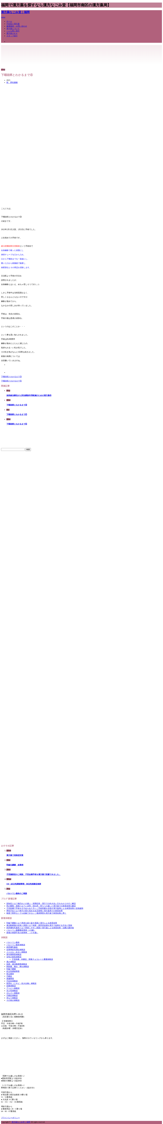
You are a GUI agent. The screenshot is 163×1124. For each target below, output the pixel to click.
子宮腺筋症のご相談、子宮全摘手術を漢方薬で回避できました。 (33, 874)
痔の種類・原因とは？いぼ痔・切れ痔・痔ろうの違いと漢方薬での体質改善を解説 (41, 906)
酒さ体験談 (11, 962)
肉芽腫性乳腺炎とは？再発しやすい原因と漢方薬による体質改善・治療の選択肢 (40, 928)
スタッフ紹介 (12, 36)
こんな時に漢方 (13, 31)
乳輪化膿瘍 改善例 (14, 865)
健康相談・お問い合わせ (16, 26)
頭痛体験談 (11, 986)
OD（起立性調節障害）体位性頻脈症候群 (23, 884)
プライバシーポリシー (10, 1118)
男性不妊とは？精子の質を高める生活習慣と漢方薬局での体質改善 (34, 911)
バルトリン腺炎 (13, 942)
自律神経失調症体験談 (15, 950)
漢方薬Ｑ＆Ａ (12, 33)
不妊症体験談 (12, 981)
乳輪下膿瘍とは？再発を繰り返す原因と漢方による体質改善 (31, 923)
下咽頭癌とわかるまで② (16, 414)
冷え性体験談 (12, 991)
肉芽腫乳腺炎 (12, 947)
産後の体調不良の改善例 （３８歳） (22, 933)
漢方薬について (13, 29)
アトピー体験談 (13, 988)
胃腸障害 (10, 979)
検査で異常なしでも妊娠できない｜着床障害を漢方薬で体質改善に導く (36, 913)
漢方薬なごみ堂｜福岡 (15, 12)
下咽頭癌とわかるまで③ (11, 377)
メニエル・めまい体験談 (16, 952)
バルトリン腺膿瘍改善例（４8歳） (20, 930)
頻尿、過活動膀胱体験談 (16, 964)
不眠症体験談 (12, 995)
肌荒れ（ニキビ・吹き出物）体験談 (21, 983)
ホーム (9, 21)
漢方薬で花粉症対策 (14, 855)
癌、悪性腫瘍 (12, 83)
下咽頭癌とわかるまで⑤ (11, 381)
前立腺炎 (10, 974)
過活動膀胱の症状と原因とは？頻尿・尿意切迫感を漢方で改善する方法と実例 (39, 925)
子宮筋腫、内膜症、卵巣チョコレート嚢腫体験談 (32, 959)
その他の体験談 (13, 1000)
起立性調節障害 (13, 971)
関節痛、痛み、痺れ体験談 (17, 967)
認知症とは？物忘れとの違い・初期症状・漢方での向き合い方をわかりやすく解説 (41, 904)
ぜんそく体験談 (13, 993)
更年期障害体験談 (13, 954)
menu (3, 17)
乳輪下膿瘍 (11, 969)
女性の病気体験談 (13, 957)
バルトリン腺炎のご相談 (16, 893)
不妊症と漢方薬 (13, 24)
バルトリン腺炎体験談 (15, 945)
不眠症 (9, 976)
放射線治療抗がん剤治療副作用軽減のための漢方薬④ (28, 395)
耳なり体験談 (12, 998)
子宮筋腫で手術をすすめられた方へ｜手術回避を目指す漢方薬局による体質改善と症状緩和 (44, 908)
